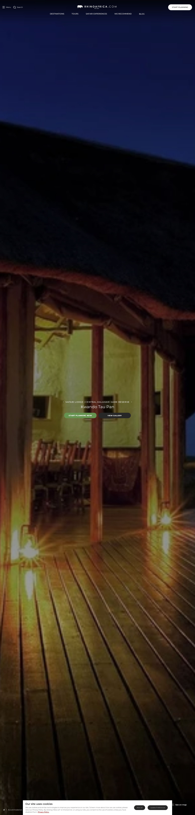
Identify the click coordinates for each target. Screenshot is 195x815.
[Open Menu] (6, 7)
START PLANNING (180, 7)
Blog (142, 14)
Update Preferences (157, 808)
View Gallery (115, 415)
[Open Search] (18, 7)
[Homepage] (4, 810)
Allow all (140, 808)
